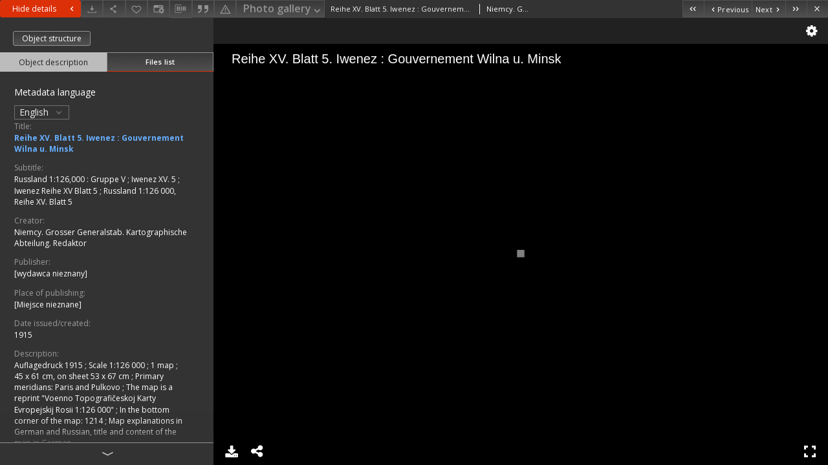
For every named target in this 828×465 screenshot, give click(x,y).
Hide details (44, 8)
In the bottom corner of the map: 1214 (91, 415)
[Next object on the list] (768, 8)
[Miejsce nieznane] (48, 304)
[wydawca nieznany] (50, 273)
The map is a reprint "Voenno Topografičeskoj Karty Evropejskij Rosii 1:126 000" (93, 398)
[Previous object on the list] (728, 8)
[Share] (114, 8)
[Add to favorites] (136, 8)
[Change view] (158, 8)
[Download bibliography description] (180, 9)
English (41, 112)
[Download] (92, 8)
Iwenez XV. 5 (154, 179)
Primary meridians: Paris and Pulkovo (89, 382)
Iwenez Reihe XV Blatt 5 (57, 190)
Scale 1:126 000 (118, 365)
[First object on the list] (693, 8)
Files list (160, 62)
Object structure (52, 38)
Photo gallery (283, 9)
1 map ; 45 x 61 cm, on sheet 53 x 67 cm (96, 371)
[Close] (817, 8)
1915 (23, 334)
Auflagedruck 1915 (49, 365)
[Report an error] (225, 8)
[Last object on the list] (796, 8)
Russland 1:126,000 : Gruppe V (70, 179)
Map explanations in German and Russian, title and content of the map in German (98, 431)
